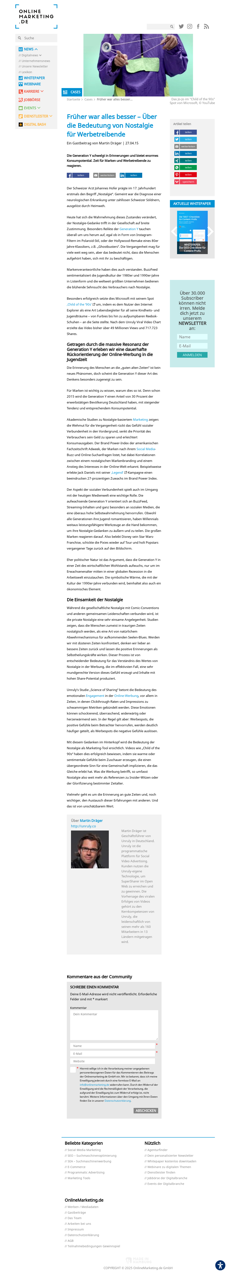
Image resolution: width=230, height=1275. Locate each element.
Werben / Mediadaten (83, 1207)
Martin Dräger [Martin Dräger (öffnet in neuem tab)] (91, 820)
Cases (88, 99)
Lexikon (27, 72)
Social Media (146, 449)
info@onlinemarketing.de (94, 1084)
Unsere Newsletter (35, 66)
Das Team (74, 1218)
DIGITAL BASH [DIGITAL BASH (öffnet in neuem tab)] (35, 125)
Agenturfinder (157, 1150)
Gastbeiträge (77, 1212)
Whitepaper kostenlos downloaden (171, 1161)
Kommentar (78, 1008)
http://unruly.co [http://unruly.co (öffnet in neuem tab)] (83, 826)
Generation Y (129, 229)
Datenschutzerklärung (83, 1235)
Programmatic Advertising (86, 1172)
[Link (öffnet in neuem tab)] (181, 27)
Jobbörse (32, 100)
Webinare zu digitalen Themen (169, 1167)
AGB (71, 1241)
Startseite (73, 99)
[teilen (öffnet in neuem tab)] (78, 175)
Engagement (95, 696)
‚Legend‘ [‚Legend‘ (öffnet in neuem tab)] (117, 472)
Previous (176, 231)
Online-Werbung (126, 696)
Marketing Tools (79, 1178)
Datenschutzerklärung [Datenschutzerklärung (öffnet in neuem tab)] (118, 1100)
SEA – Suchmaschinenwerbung (89, 1161)
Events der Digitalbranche (165, 1184)
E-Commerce (76, 1167)
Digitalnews (30, 55)
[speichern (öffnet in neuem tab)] (185, 181)
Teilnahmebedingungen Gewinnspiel (94, 1246)
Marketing (140, 419)
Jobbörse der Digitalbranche (167, 1178)
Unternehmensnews (36, 61)
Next (208, 231)
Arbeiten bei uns (79, 1224)
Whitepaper (34, 78)
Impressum (76, 1229)
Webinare (32, 84)
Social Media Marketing (84, 1150)
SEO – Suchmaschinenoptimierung (92, 1156)
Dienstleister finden (161, 1172)
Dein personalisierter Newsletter (170, 1156)
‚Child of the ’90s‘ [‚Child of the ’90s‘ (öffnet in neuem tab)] (79, 304)
